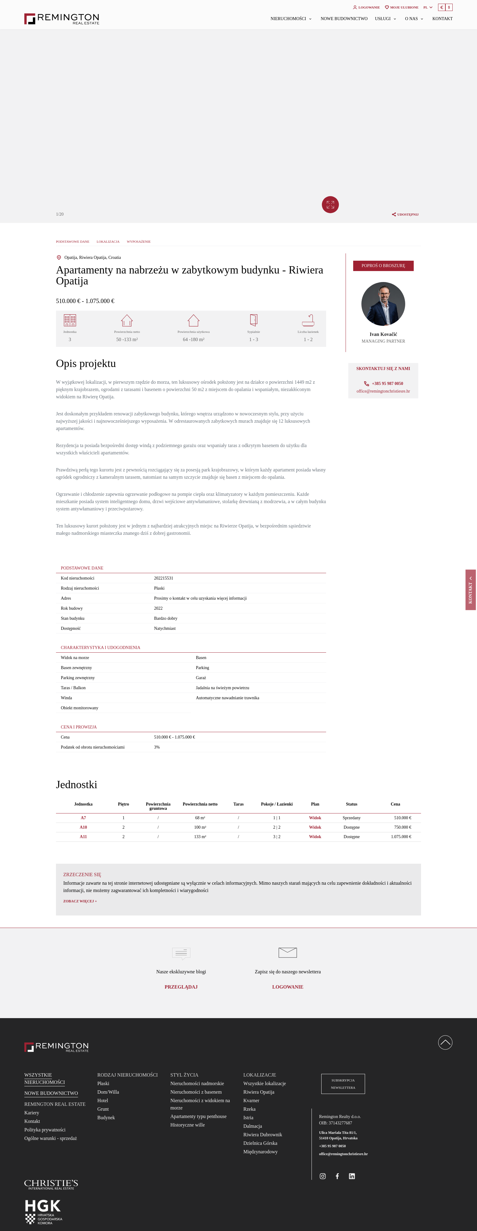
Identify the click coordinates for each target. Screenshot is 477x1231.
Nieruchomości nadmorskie (197, 1083)
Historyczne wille (187, 1124)
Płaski (103, 1083)
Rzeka (249, 1109)
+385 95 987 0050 (332, 1146)
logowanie (287, 986)
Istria (248, 1117)
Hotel (102, 1100)
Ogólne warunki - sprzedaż (50, 1138)
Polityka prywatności (45, 1129)
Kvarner (251, 1100)
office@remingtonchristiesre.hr (383, 391)
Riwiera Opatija (258, 1092)
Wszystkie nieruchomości (44, 1078)
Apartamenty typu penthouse (198, 1116)
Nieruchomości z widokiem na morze (200, 1104)
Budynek (106, 1117)
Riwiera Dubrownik (262, 1134)
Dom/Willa (108, 1092)
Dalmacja (252, 1126)
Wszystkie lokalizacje (264, 1083)
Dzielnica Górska (260, 1143)
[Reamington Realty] (56, 1047)
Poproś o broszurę (383, 265)
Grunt (103, 1109)
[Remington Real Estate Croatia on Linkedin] (352, 1176)
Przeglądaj (181, 986)
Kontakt (442, 19)
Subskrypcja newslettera (343, 1083)
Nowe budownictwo (344, 19)
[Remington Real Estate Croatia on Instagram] (322, 1176)
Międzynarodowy (260, 1151)
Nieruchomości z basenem (196, 1092)
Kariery (31, 1112)
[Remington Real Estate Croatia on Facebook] (337, 1176)
